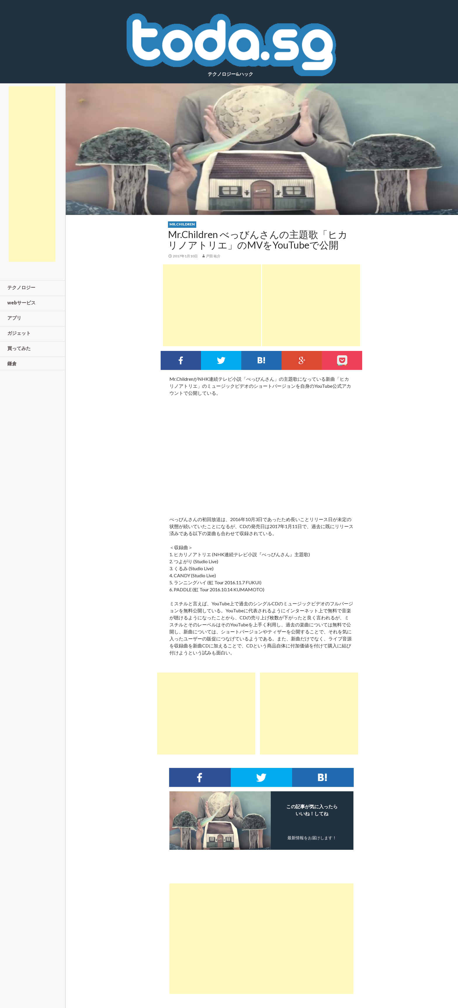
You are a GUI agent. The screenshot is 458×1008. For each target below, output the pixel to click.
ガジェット (19, 333)
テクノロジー (21, 287)
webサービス (21, 302)
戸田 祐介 (213, 256)
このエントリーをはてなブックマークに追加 (261, 360)
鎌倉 (12, 363)
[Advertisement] (212, 305)
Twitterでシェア (221, 360)
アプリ (14, 318)
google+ (302, 360)
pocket (342, 360)
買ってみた (19, 348)
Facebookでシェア (181, 360)
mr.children (182, 224)
